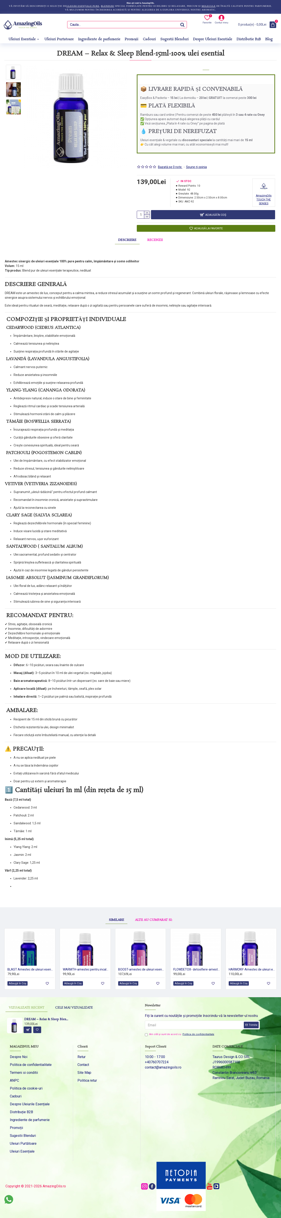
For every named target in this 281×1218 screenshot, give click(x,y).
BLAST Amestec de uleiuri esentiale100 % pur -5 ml (30, 967)
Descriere (127, 238)
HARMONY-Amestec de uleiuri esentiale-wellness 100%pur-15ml (252, 967)
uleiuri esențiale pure (82, 6)
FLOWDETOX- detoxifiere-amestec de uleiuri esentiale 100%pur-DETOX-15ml (196, 967)
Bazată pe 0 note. (170, 161)
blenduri (107, 6)
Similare (116, 906)
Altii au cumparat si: (153, 906)
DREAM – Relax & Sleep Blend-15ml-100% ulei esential (46, 1019)
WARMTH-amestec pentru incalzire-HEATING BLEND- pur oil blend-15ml (86, 967)
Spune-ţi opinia (196, 161)
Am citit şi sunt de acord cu (180, 1034)
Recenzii (155, 238)
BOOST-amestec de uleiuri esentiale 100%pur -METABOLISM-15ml (141, 967)
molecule (209, 6)
